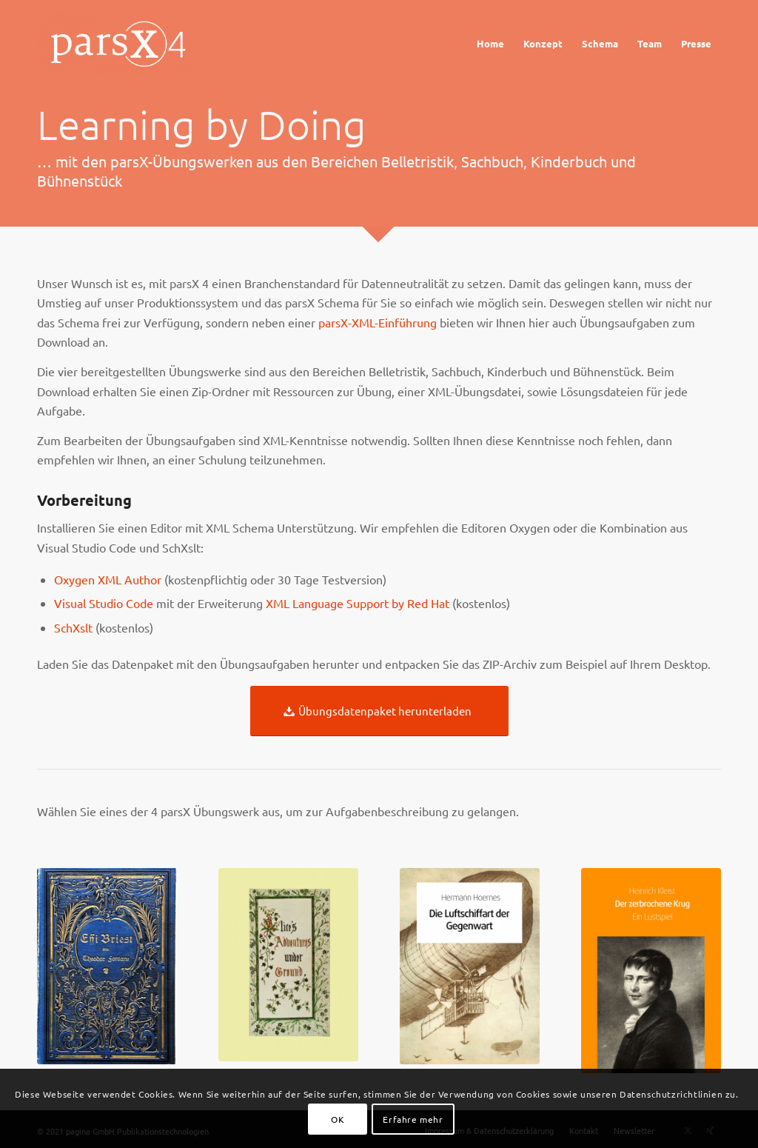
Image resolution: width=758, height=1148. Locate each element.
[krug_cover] (651, 970)
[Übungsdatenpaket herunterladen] (379, 711)
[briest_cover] (107, 966)
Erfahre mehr (413, 1119)
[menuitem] (490, 43)
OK (337, 1119)
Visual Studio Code (103, 602)
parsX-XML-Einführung (377, 322)
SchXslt (73, 627)
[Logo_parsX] (120, 43)
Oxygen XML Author (107, 579)
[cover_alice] (288, 964)
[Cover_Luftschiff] (470, 966)
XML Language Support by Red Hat (357, 602)
